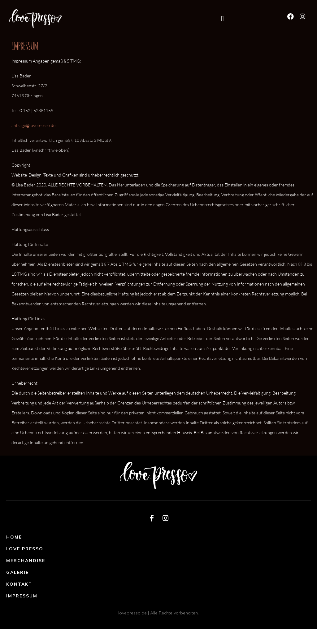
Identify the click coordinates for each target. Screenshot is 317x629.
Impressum (21, 596)
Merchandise (25, 560)
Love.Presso (24, 549)
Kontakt (19, 584)
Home (14, 537)
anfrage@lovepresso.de (33, 125)
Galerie (17, 572)
